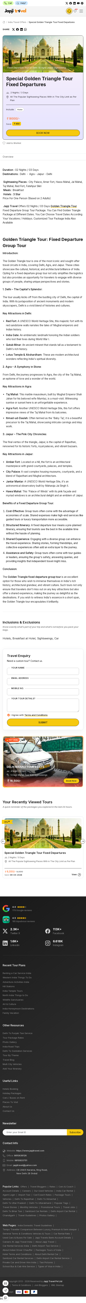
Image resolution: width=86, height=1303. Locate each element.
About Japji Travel (44, 1241)
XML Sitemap (57, 1285)
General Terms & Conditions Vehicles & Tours (26, 1233)
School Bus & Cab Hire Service (19, 1266)
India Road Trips (11, 1046)
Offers (23, 1186)
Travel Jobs (69, 1207)
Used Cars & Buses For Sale (17, 1237)
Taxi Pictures (46, 1262)
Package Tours (63, 1194)
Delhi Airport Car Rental (63, 1211)
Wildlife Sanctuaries (13, 999)
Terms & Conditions (21, 1285)
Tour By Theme (11, 1055)
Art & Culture (9, 1004)
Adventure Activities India (16, 982)
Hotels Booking (10, 1089)
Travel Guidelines (27, 1215)
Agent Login (9, 1194)
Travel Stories (10, 1207)
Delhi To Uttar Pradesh (14, 1203)
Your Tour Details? (23, 698)
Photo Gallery (10, 1042)
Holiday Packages (12, 1093)
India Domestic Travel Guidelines (35, 1225)
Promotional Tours (50, 1207)
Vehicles (7, 1199)
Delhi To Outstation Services (17, 1051)
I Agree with (29, 715)
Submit (43, 722)
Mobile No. (17, 688)
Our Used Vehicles (43, 1190)
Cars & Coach (66, 1186)
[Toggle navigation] (81, 11)
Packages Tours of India (48, 1250)
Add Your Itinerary (12, 1068)
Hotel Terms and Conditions (17, 1254)
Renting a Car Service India (17, 973)
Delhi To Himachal (46, 1199)
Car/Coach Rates (42, 1194)
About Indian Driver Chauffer (18, 1250)
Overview (8, 156)
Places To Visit (10, 1102)
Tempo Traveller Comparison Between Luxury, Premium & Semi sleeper (40, 1229)
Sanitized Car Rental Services (18, 1258)
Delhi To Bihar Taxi (12, 1211)
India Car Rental (64, 1190)
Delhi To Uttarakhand (40, 1203)
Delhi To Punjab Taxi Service (17, 1033)
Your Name (17, 668)
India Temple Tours (13, 991)
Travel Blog (8, 1059)
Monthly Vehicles (29, 1207)
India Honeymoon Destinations (18, 1008)
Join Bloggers (41, 1285)
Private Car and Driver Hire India (19, 1262)
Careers (26, 1190)
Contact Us (8, 1111)
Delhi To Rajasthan (24, 1199)
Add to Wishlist (12, 143)
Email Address (20, 678)
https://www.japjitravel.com (30, 1150)
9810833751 (21, 1160)
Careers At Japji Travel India (17, 1241)
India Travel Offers (17, 22)
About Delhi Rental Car (46, 1254)
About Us (7, 1106)
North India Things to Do (15, 995)
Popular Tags (61, 1203)
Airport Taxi (24, 1194)
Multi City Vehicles (12, 1064)
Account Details (11, 1190)
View (76, 874)
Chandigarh (9, 1215)
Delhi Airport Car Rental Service (53, 1258)
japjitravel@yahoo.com (25, 1165)
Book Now (43, 132)
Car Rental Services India (16, 1245)
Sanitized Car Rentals (36, 1211)
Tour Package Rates (13, 1037)
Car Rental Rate (62, 1233)
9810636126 (20, 1155)
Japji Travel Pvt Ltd (52, 1281)
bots (43, 650)
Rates (52, 1186)
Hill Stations (9, 986)
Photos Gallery (47, 1215)
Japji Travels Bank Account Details (53, 1237)
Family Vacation (11, 1013)
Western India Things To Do (17, 977)
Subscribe (75, 1132)
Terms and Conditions (36, 715)
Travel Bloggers (38, 1186)
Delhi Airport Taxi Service (45, 1245)
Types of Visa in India (49, 1266)
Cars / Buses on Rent (14, 1097)
